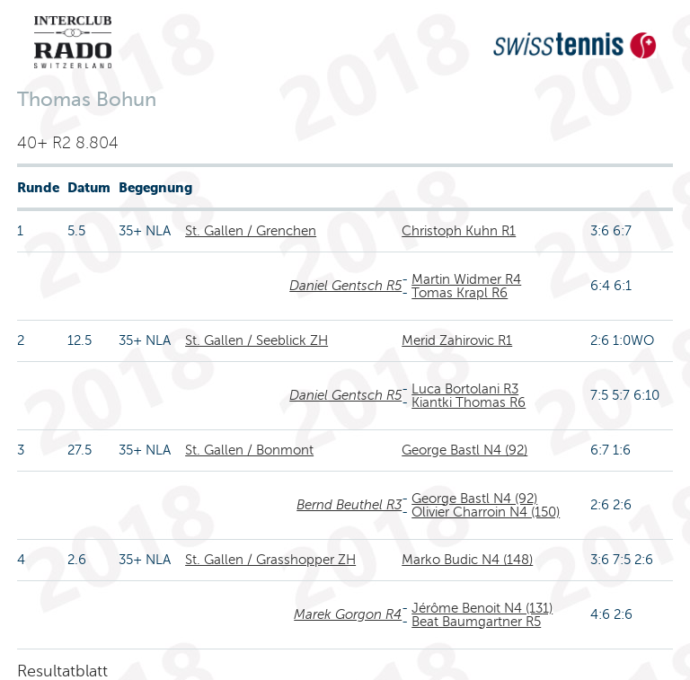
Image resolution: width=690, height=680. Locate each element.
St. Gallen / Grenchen (250, 231)
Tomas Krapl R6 (459, 293)
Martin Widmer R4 (466, 279)
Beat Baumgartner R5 (476, 621)
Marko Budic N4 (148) (467, 559)
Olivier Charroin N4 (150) (485, 512)
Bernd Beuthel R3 (349, 505)
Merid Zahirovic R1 (457, 340)
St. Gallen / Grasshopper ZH (270, 559)
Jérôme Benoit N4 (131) (482, 608)
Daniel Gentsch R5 (345, 285)
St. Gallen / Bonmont (249, 450)
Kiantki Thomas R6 (468, 402)
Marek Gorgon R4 (348, 614)
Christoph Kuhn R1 (459, 231)
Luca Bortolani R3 (464, 389)
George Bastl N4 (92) (464, 450)
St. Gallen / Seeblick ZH (256, 340)
